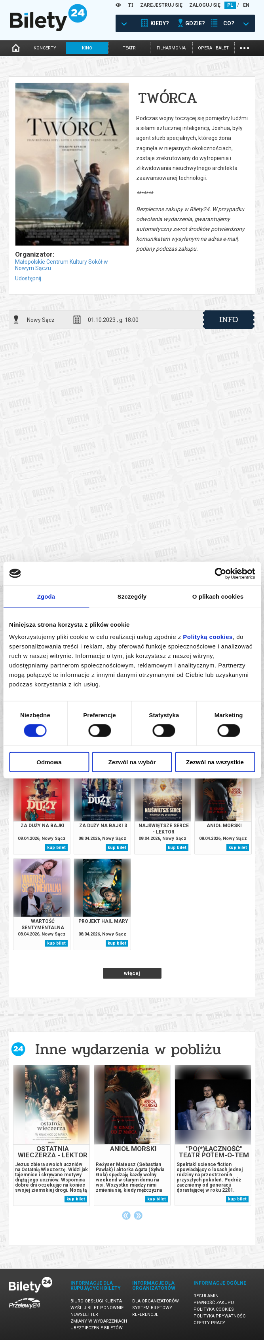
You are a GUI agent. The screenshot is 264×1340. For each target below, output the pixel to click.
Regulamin (206, 1295)
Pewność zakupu (214, 1302)
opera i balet (213, 48)
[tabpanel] (51, 1135)
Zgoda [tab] (46, 596)
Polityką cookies (208, 636)
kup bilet (56, 847)
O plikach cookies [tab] (217, 596)
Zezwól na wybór (132, 762)
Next (138, 1215)
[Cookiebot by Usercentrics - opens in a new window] (220, 573)
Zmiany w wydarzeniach (98, 1321)
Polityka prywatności (220, 1316)
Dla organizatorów (155, 1301)
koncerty (45, 48)
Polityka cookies (214, 1309)
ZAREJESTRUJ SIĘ (161, 5)
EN (246, 5)
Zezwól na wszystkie (215, 762)
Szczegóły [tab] (132, 596)
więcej (132, 973)
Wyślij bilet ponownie (96, 1307)
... (244, 47)
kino (87, 48)
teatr (129, 48)
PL (230, 5)
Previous (126, 1215)
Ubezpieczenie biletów (96, 1328)
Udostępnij (28, 278)
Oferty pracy (209, 1322)
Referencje (145, 1314)
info (228, 319)
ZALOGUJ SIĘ (204, 5)
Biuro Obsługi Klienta (96, 1301)
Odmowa (48, 762)
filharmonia (171, 48)
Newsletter (84, 1314)
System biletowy (152, 1307)
